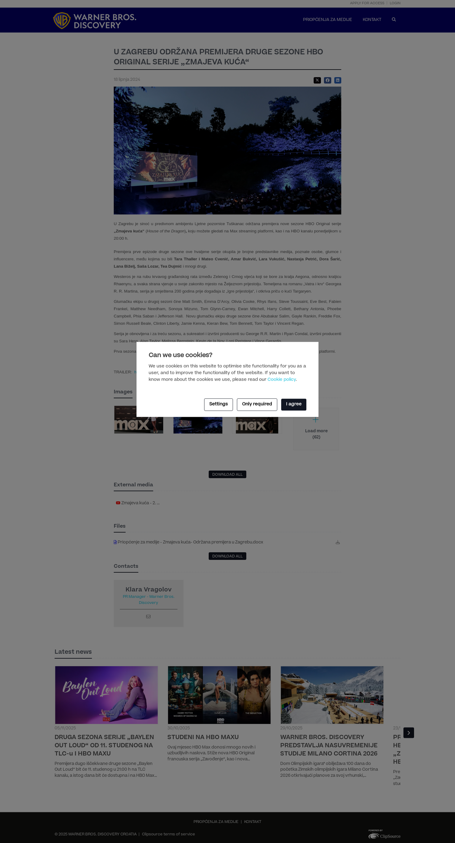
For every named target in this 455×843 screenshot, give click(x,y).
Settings (218, 405)
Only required (257, 405)
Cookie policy (282, 380)
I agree (294, 405)
